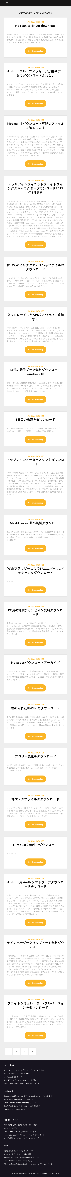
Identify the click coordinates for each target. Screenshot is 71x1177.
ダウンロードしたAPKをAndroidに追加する (20, 1131)
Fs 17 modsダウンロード (13, 1077)
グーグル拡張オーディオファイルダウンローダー (22, 1138)
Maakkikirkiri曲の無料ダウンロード (35, 523)
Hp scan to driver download (35, 25)
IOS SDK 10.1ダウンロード (14, 1128)
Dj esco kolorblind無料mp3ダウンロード (18, 1099)
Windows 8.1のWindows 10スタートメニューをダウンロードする (28, 1164)
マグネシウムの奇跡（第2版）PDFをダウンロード (22, 1083)
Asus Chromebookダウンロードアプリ (18, 1161)
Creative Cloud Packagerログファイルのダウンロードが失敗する (28, 1096)
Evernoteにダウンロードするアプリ (17, 1109)
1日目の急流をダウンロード (35, 419)
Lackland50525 (35, 22)
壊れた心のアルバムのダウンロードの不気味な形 (22, 1106)
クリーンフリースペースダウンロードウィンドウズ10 (24, 1070)
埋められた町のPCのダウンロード (35, 708)
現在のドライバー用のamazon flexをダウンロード (22, 1157)
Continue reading (35, 51)
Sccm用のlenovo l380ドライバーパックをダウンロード (24, 1135)
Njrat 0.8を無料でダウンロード (35, 844)
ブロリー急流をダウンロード (35, 756)
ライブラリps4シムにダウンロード (17, 1073)
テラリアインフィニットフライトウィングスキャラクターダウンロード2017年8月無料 (35, 188)
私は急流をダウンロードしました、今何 (19, 1151)
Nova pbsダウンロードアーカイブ (35, 662)
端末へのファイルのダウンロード (35, 799)
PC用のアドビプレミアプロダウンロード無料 (20, 1125)
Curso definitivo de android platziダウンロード (21, 1103)
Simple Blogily (53, 1173)
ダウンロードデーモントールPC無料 (17, 1154)
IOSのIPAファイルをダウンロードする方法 (20, 1080)
